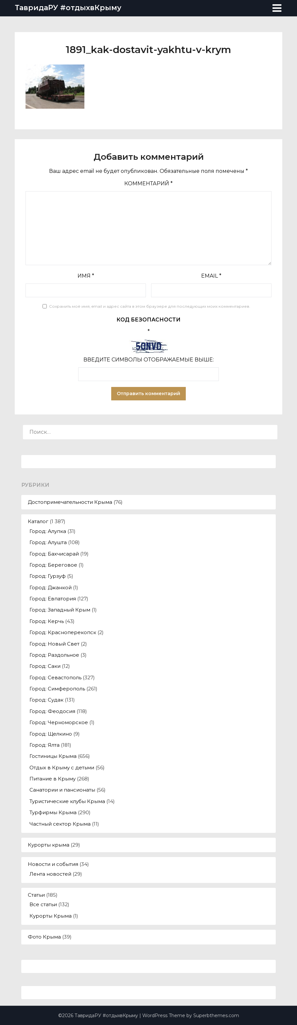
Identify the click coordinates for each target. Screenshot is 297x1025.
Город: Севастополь (55, 677)
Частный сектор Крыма (60, 824)
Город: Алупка (47, 531)
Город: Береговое (53, 565)
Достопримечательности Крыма (70, 502)
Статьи (36, 895)
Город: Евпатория (52, 598)
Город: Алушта (48, 542)
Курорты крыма (48, 845)
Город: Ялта (44, 745)
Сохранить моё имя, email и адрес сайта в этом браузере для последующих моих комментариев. (149, 306)
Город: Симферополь (57, 689)
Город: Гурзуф (47, 576)
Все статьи (43, 904)
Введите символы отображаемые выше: (148, 360)
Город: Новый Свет (54, 644)
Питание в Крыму (52, 779)
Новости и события (53, 864)
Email (211, 276)
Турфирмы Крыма (53, 812)
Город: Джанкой (50, 587)
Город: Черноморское (58, 722)
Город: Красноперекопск (62, 632)
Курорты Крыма (50, 916)
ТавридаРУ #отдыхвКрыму (68, 7)
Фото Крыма (44, 937)
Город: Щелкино (50, 734)
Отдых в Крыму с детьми (61, 767)
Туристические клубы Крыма (67, 801)
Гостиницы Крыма (53, 756)
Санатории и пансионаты (62, 790)
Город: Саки (45, 666)
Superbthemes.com (216, 1015)
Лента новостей (50, 874)
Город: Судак (46, 700)
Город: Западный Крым (59, 610)
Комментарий (148, 183)
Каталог (38, 521)
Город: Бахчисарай (54, 554)
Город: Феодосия (52, 711)
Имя (86, 276)
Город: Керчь (46, 621)
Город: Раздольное (54, 655)
